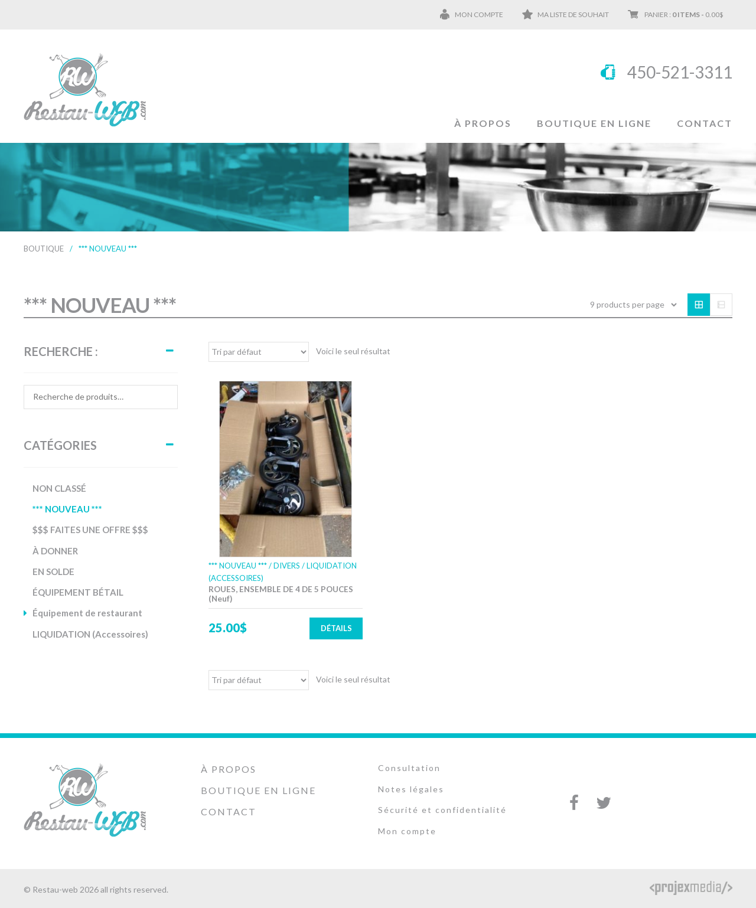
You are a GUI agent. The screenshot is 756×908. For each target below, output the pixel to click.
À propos (482, 123)
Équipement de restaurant (87, 612)
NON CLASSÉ (59, 488)
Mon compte (479, 14)
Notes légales (411, 789)
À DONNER (55, 551)
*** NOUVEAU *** (67, 509)
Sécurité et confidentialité (442, 810)
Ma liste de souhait (573, 14)
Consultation (409, 768)
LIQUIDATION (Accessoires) (90, 634)
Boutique (44, 248)
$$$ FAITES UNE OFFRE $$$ (90, 529)
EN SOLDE (53, 571)
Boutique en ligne (594, 123)
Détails (336, 628)
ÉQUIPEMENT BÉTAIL (77, 592)
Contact (704, 123)
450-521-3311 (679, 72)
